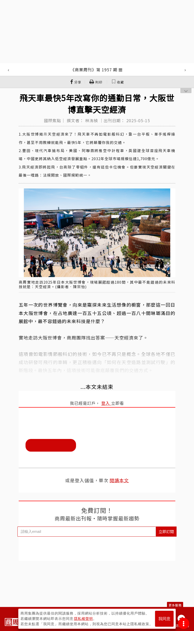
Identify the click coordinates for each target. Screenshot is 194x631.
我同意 (164, 619)
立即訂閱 (166, 531)
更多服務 (175, 605)
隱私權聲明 (83, 619)
